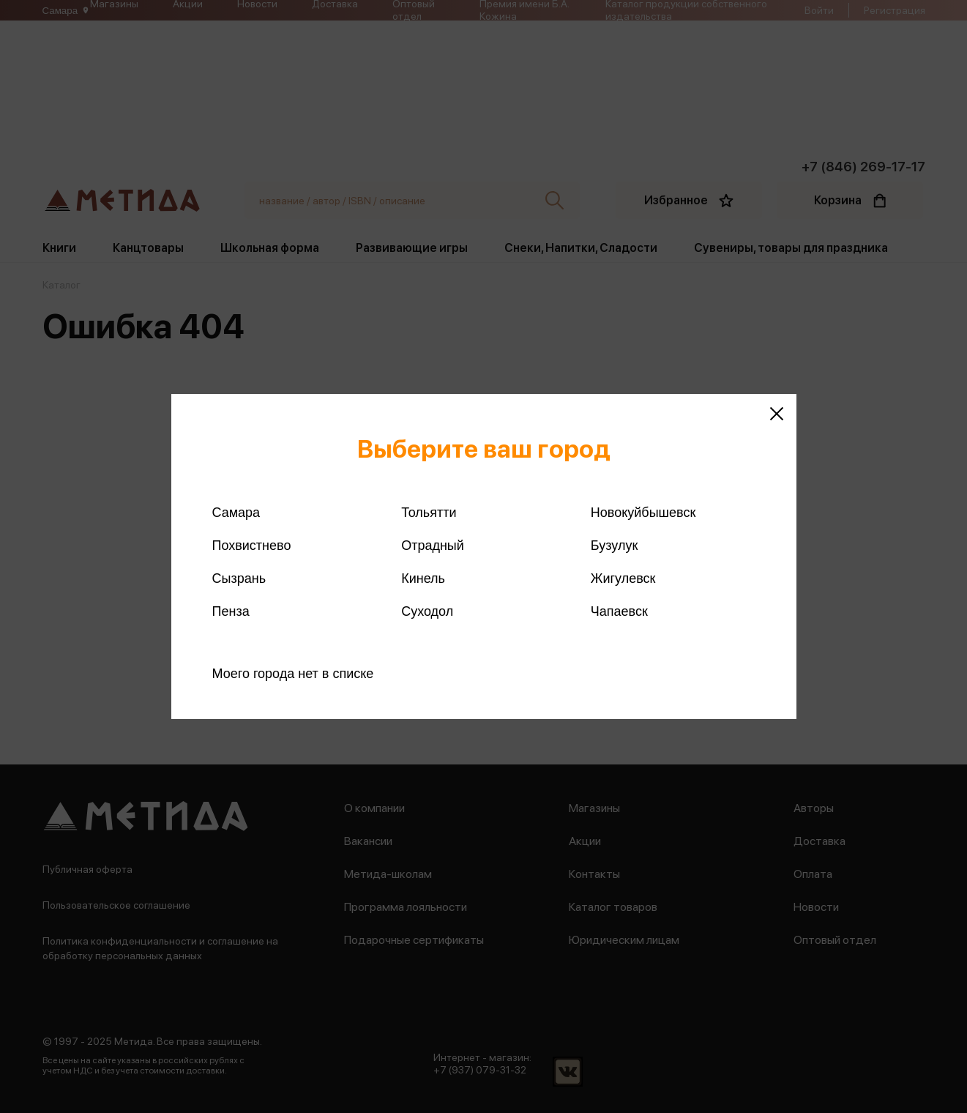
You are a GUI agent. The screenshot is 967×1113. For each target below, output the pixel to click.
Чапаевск (619, 611)
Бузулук (614, 545)
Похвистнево (251, 545)
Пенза (231, 611)
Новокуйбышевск (643, 512)
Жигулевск (623, 578)
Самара (236, 512)
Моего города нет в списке (293, 673)
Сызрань (239, 578)
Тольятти (428, 512)
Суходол (427, 611)
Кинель (423, 578)
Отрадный (432, 545)
